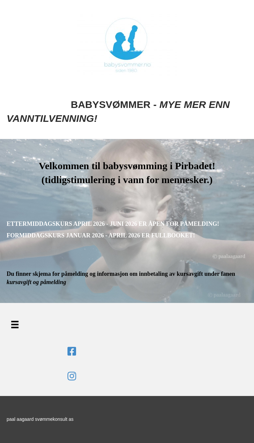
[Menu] (15, 324)
